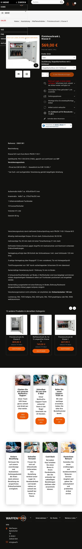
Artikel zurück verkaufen (54, 107)
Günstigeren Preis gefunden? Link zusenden (58, 91)
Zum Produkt (16, 349)
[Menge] (44, 74)
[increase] (47, 73)
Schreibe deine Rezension (54, 118)
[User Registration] (67, 3)
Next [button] (74, 308)
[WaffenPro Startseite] (16, 518)
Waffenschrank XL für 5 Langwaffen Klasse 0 (41, 339)
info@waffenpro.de (16, 542)
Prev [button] (70, 308)
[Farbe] (59, 57)
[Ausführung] (59, 68)
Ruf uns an (59, 421)
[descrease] (47, 76)
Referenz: (12, 143)
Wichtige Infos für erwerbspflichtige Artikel (58, 102)
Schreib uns (41, 421)
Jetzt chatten (22, 416)
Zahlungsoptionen (52, 96)
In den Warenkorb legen (61, 74)
